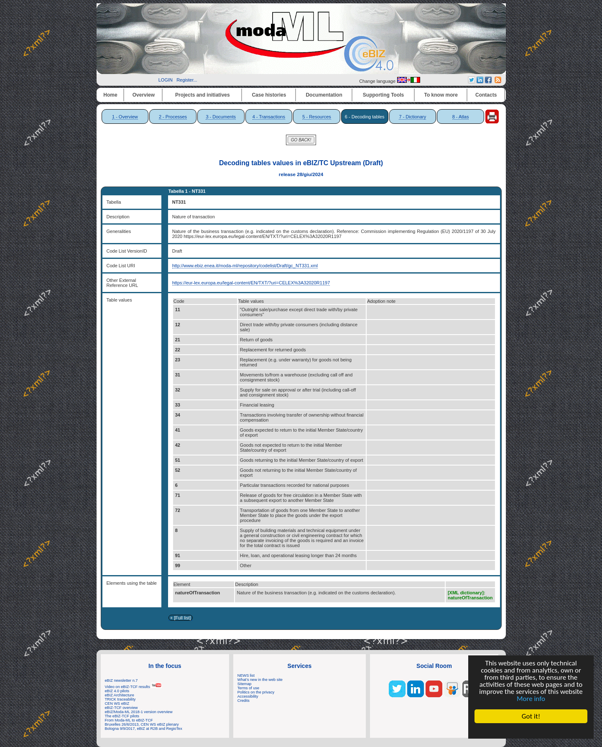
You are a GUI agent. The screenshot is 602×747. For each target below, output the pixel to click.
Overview (144, 95)
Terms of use (248, 688)
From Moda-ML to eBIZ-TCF (129, 720)
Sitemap (244, 684)
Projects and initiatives (202, 95)
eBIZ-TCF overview (121, 708)
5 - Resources (316, 116)
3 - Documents (221, 116)
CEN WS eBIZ (117, 703)
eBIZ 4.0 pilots (117, 691)
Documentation (324, 95)
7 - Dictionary (412, 116)
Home (110, 95)
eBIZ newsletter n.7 (121, 680)
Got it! (531, 716)
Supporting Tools (383, 95)
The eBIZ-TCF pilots (122, 716)
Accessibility (247, 696)
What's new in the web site (260, 680)
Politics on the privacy (256, 692)
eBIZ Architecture (119, 695)
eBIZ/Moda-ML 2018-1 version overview (139, 712)
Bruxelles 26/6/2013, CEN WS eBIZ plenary (142, 724)
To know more (441, 95)
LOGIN (165, 79)
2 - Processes (173, 116)
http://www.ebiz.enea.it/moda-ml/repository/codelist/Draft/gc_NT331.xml (245, 265)
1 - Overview (125, 116)
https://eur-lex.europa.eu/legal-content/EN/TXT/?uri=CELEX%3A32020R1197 (251, 282)
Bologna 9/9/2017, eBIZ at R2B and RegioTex (143, 729)
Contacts (486, 95)
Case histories (269, 95)
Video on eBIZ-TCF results (133, 687)
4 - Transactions (269, 116)
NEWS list (246, 675)
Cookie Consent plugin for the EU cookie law (531, 730)
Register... (186, 79)
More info (531, 698)
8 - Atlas (460, 116)
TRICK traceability (120, 699)
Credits (243, 700)
